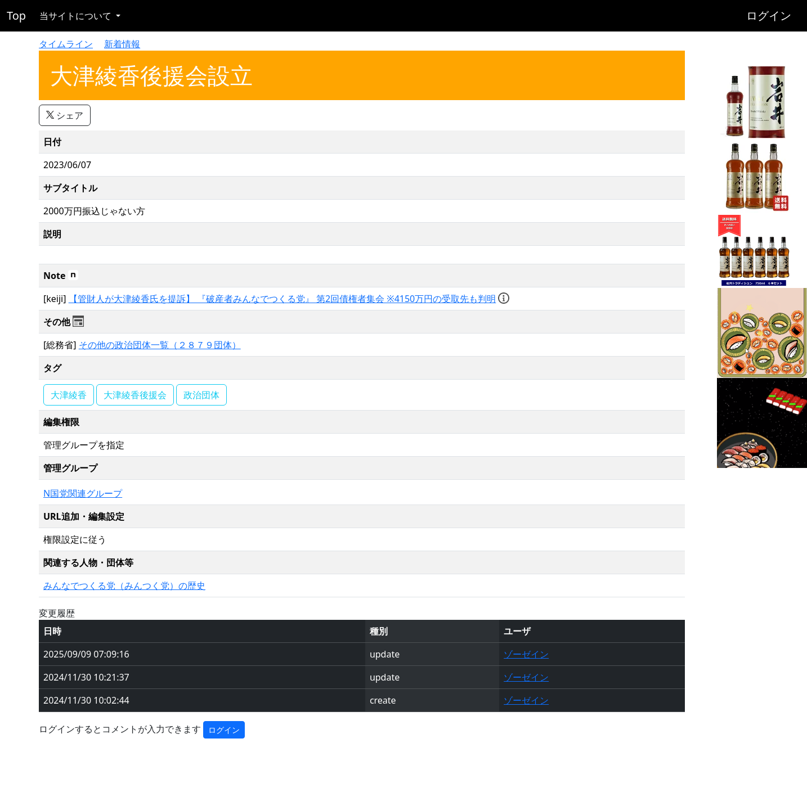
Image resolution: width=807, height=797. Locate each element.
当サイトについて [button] (76, 16)
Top (16, 15)
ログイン (768, 15)
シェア (64, 115)
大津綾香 (69, 395)
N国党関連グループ (82, 493)
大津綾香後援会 (135, 395)
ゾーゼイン (526, 654)
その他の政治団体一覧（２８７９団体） (160, 345)
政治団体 (201, 395)
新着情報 (122, 44)
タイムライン (66, 44)
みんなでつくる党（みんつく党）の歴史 (124, 585)
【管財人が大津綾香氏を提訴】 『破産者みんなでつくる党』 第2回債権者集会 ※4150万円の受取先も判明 (282, 298)
